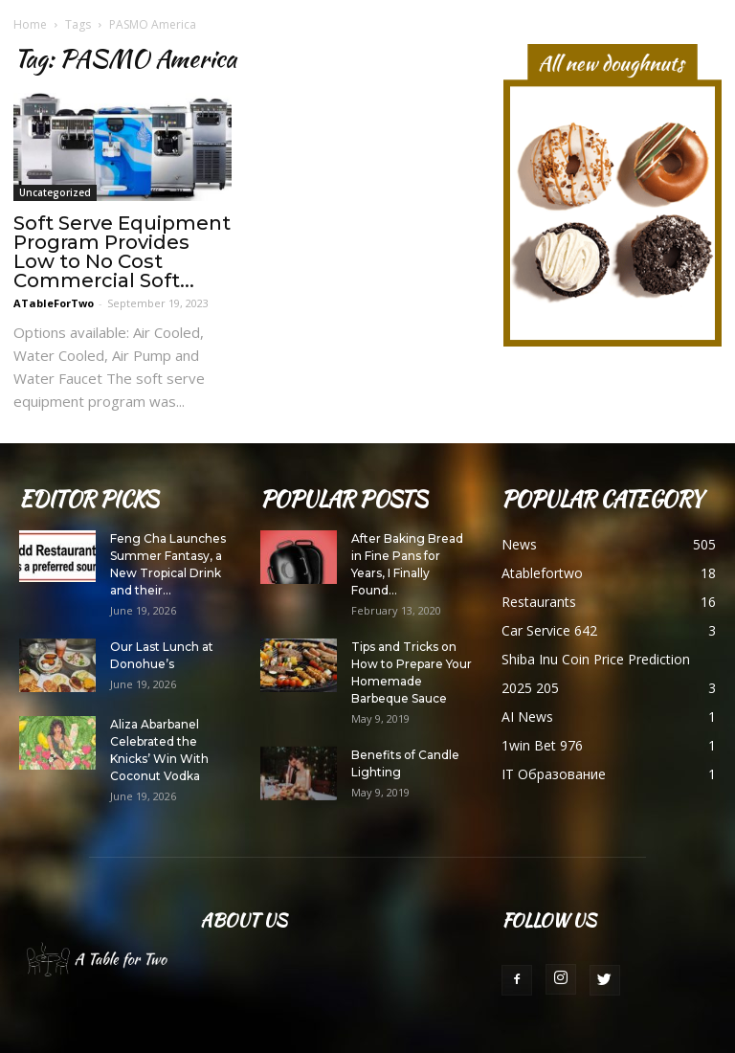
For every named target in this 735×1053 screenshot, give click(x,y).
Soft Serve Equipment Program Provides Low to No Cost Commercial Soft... (122, 252)
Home (30, 24)
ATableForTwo (53, 303)
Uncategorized (55, 192)
